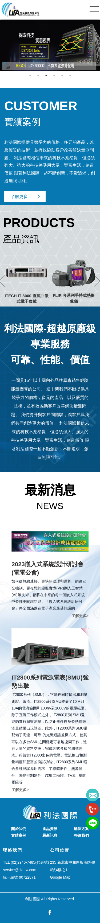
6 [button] (70, 75)
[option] (50, 45)
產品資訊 (49, 829)
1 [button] (30, 75)
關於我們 (18, 829)
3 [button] (46, 75)
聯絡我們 (81, 835)
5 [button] (62, 75)
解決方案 (81, 829)
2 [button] (38, 75)
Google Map (60, 877)
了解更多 (19, 196)
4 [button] (54, 75)
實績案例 (18, 835)
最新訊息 (49, 835)
